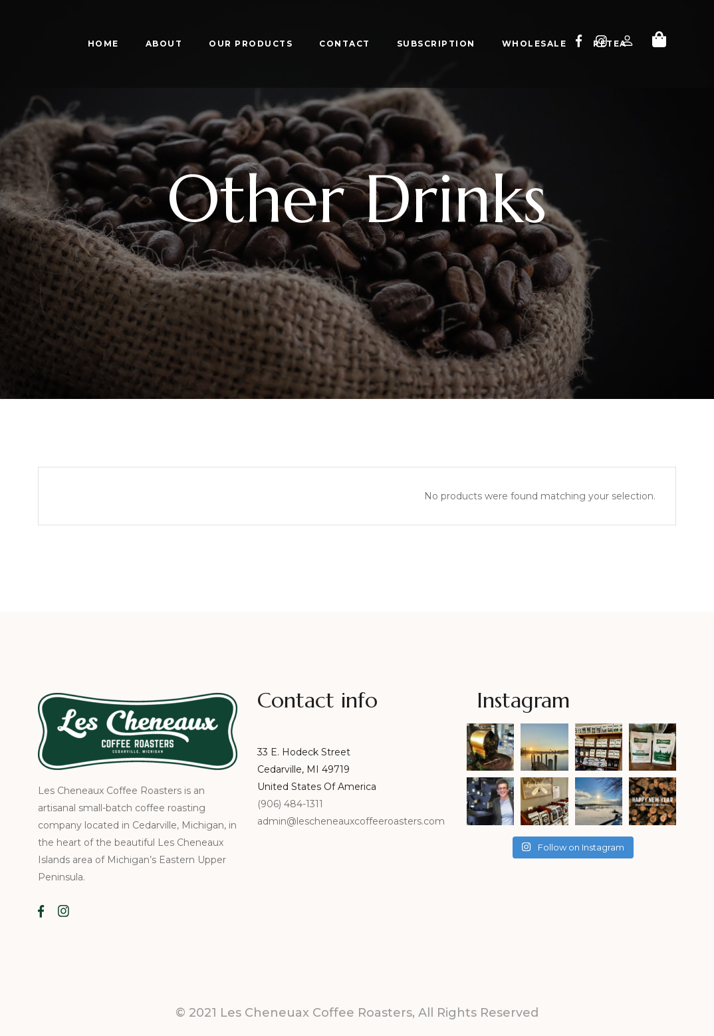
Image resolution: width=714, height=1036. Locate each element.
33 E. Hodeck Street (303, 752)
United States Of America (316, 787)
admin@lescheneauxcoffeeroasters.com (351, 821)
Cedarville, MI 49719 (303, 769)
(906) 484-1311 (291, 804)
